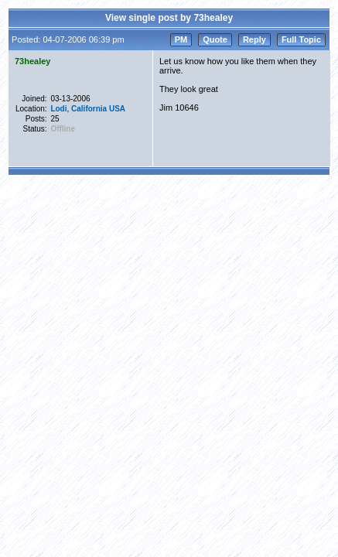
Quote (215, 39)
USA (117, 108)
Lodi (58, 108)
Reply (254, 39)
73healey (32, 61)
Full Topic (301, 39)
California (89, 108)
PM (181, 39)
